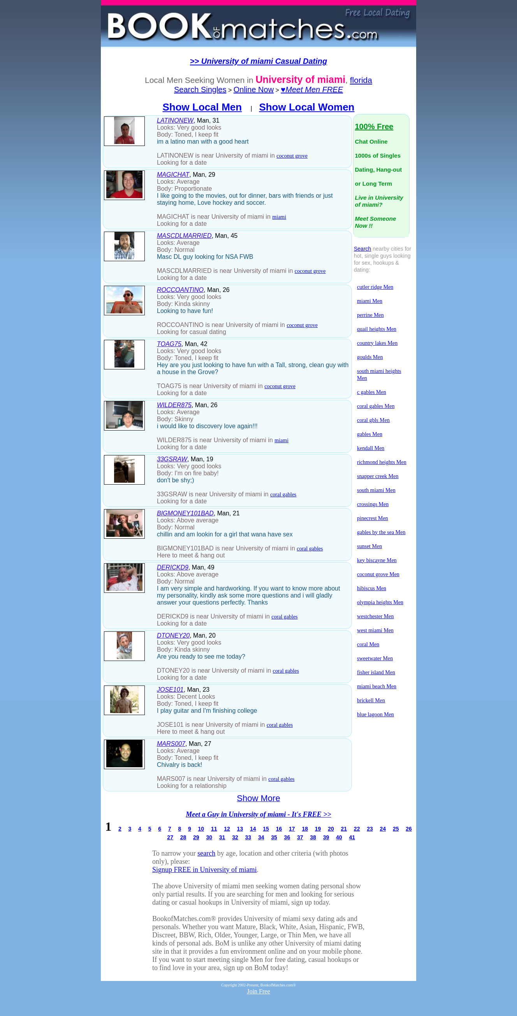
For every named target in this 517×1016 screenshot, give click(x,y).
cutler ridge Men (375, 287)
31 (222, 837)
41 (352, 837)
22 (357, 829)
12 (227, 829)
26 (409, 829)
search (206, 853)
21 (344, 829)
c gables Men (371, 392)
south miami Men (376, 490)
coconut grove (292, 156)
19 (318, 829)
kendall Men (370, 448)
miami (279, 217)
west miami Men (375, 630)
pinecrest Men (372, 518)
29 (196, 837)
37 (300, 837)
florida (361, 80)
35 (274, 837)
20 (331, 829)
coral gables (283, 494)
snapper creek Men (378, 476)
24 (383, 829)
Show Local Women (306, 107)
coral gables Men (375, 406)
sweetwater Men (375, 658)
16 (279, 829)
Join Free (258, 991)
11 (214, 829)
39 (326, 837)
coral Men (368, 644)
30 (209, 837)
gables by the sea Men (381, 532)
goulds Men (370, 357)
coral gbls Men (373, 420)
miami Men (369, 301)
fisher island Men (376, 672)
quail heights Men (376, 329)
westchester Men (375, 616)
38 (313, 837)
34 (261, 837)
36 (287, 837)
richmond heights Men (381, 462)
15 (266, 829)
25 (396, 829)
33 (248, 837)
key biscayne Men (377, 560)
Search (362, 249)
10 (201, 829)
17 (292, 829)
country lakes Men (377, 343)
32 (235, 837)
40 (339, 837)
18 (305, 829)
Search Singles (200, 89)
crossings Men (373, 504)
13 (240, 829)
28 (183, 837)
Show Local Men (202, 107)
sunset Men (369, 546)
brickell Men (371, 700)
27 (170, 837)
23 (370, 829)
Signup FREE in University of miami (204, 870)
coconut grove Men (378, 574)
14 (253, 829)
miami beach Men (376, 686)
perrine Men (370, 315)
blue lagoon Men (375, 714)
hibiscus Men (371, 588)
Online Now (254, 89)
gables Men (369, 434)
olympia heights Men (380, 602)
